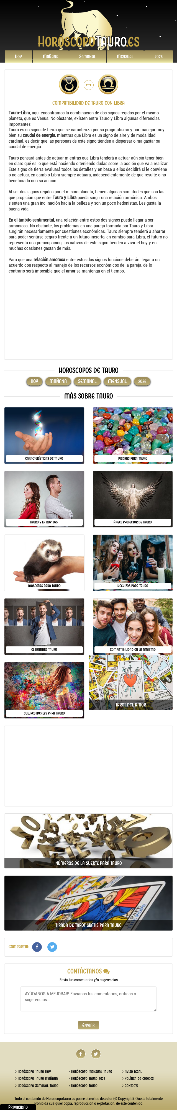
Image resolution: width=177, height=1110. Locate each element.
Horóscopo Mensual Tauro (90, 1071)
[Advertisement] (88, 316)
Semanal (87, 56)
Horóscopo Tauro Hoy (33, 1071)
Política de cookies (138, 1078)
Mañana (50, 56)
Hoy (18, 56)
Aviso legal (132, 1071)
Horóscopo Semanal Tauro (36, 1085)
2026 (159, 56)
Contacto (130, 1085)
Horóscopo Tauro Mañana (36, 1078)
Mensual (125, 56)
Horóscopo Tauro (83, 1085)
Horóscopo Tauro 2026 (87, 1078)
